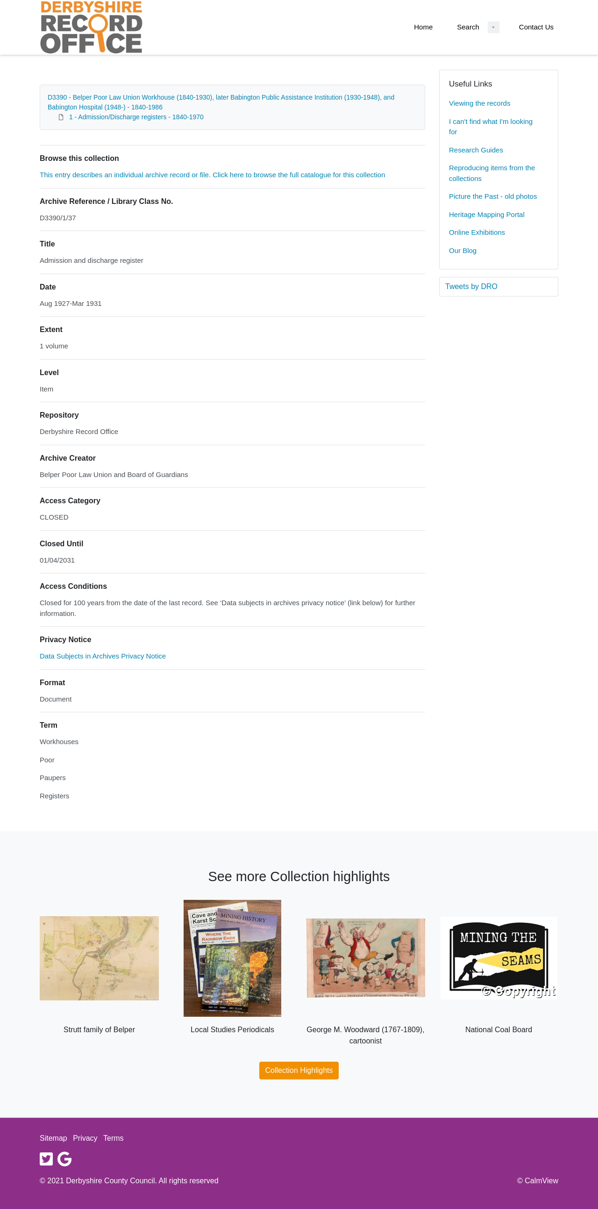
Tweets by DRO (471, 286)
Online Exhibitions (477, 232)
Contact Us (536, 27)
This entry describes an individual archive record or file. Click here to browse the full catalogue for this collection (212, 175)
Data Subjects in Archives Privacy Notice (103, 656)
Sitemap (53, 1138)
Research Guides (476, 150)
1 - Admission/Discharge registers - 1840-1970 (136, 117)
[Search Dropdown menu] (493, 27)
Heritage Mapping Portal (487, 214)
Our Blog (463, 250)
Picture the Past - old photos (493, 196)
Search (468, 27)
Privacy (85, 1138)
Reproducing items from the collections (492, 173)
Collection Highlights (299, 1070)
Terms (113, 1138)
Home (423, 27)
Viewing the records (479, 103)
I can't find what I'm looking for (491, 126)
